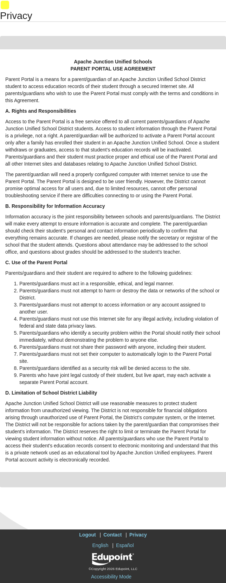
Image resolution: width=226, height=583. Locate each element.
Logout (87, 535)
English (100, 545)
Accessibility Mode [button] (111, 576)
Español (125, 545)
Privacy (138, 535)
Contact (112, 535)
